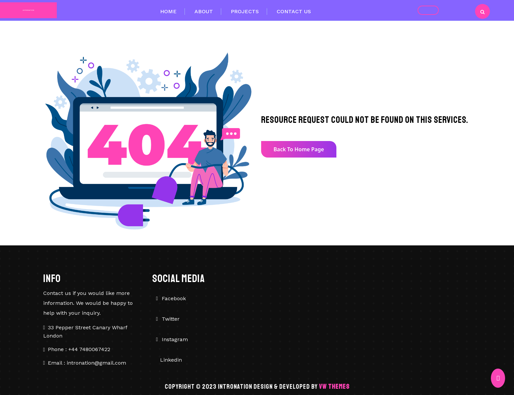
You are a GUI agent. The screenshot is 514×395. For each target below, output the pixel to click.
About (203, 11)
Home (168, 11)
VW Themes (334, 386)
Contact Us (294, 11)
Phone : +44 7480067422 (79, 349)
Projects (245, 11)
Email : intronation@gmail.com (87, 363)
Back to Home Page (299, 149)
